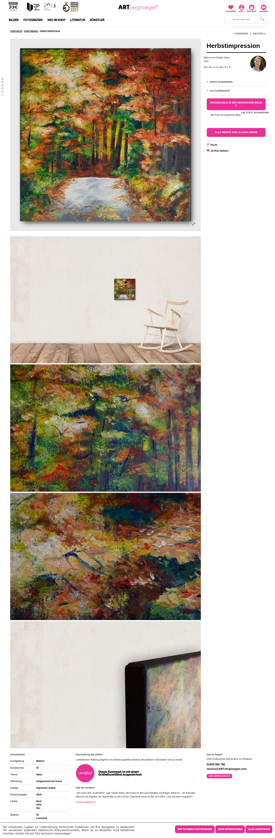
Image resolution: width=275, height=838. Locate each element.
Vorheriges (240, 34)
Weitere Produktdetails (221, 82)
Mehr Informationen (230, 829)
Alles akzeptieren (259, 829)
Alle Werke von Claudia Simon (236, 132)
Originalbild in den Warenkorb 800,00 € (236, 104)
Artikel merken (219, 151)
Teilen (213, 145)
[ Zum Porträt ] (86, 802)
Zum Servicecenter (219, 776)
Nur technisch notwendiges (195, 829)
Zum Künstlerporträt (220, 90)
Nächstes (259, 34)
